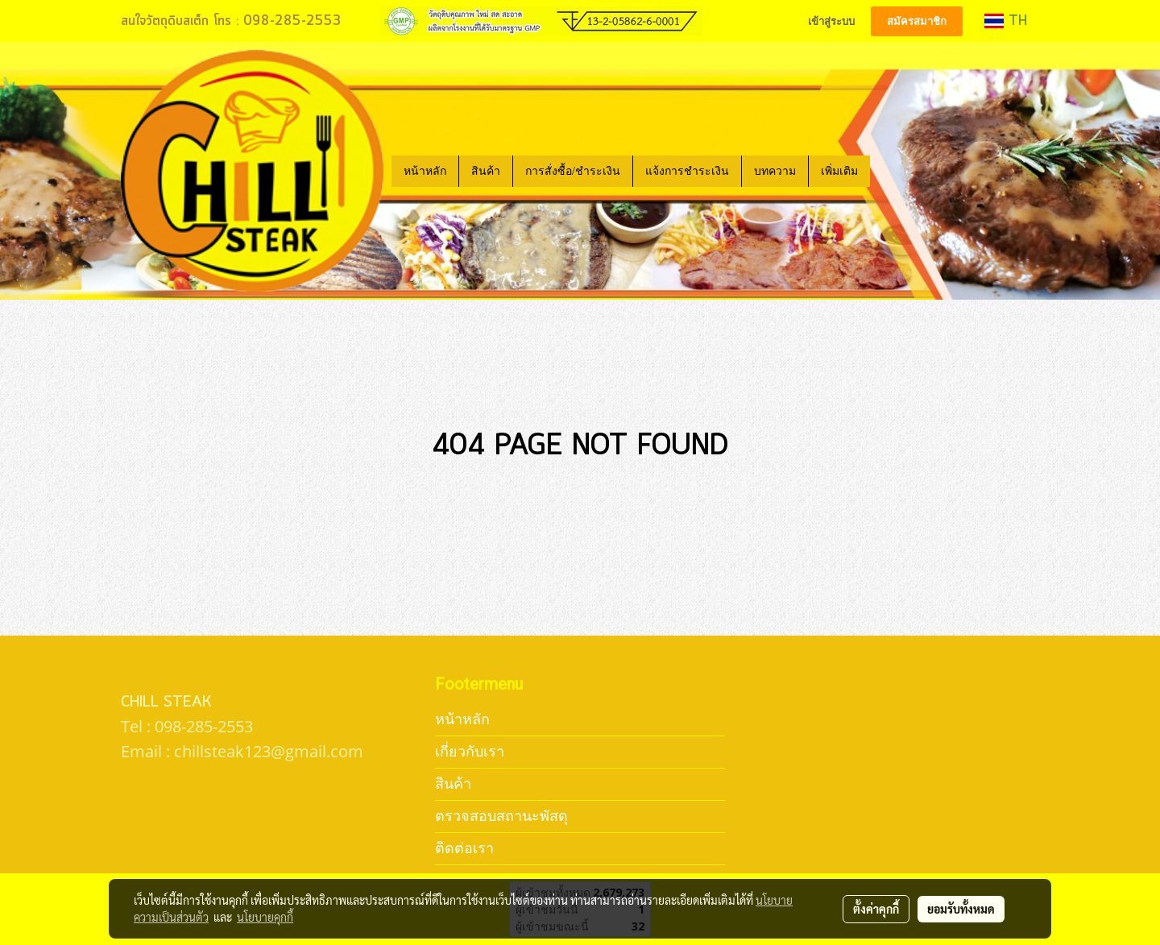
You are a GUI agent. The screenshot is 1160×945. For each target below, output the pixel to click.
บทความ (775, 171)
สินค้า (485, 171)
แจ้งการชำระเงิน (687, 171)
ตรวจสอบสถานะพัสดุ (501, 815)
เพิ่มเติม (839, 171)
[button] (884, 170)
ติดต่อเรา (464, 847)
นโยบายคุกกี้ (265, 917)
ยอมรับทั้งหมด (961, 908)
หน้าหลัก (425, 171)
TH (1005, 21)
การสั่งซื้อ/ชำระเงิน (572, 171)
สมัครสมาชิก (917, 21)
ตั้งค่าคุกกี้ (876, 908)
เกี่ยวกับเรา (469, 751)
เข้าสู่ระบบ (831, 21)
